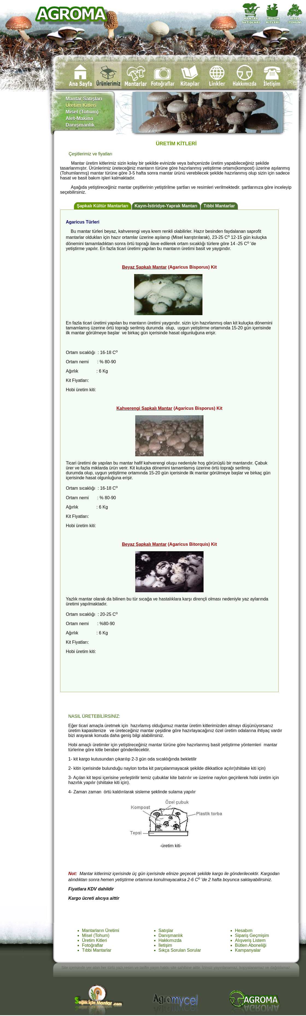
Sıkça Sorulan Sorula (178, 950)
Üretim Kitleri (94, 940)
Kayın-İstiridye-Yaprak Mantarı (166, 206)
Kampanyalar (248, 950)
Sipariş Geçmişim (252, 935)
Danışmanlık (85, 125)
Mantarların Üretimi (100, 930)
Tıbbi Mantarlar (219, 206)
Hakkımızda (169, 940)
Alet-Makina (85, 118)
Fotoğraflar (92, 945)
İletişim (165, 945)
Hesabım (243, 930)
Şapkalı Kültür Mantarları (102, 206)
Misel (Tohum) (86, 112)
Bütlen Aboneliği (250, 945)
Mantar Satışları (86, 98)
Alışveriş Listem (250, 940)
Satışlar (165, 930)
